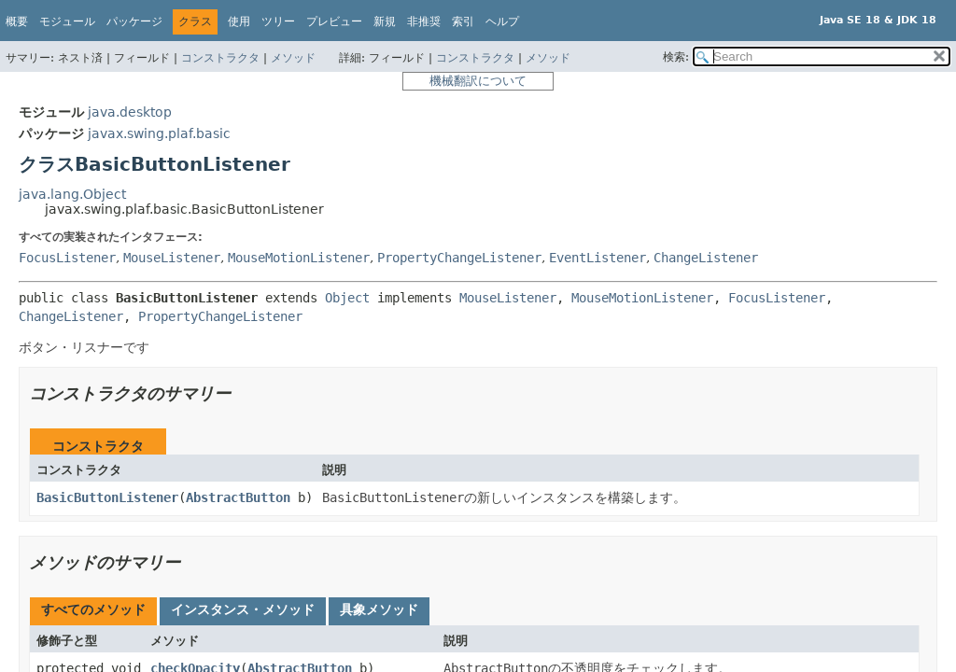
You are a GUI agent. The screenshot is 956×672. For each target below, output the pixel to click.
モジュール (67, 21)
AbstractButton (238, 497)
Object (347, 297)
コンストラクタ (220, 57)
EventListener (597, 257)
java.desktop (130, 112)
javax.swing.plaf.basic (159, 133)
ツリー (278, 21)
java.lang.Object (72, 194)
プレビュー (334, 21)
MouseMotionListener (299, 257)
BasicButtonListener (107, 497)
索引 (463, 21)
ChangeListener (706, 257)
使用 (239, 21)
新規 (384, 21)
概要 (17, 21)
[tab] (93, 611)
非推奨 (424, 21)
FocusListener (67, 257)
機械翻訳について (478, 81)
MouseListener (171, 257)
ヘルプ (502, 21)
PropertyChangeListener (459, 257)
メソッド (293, 57)
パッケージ (134, 21)
